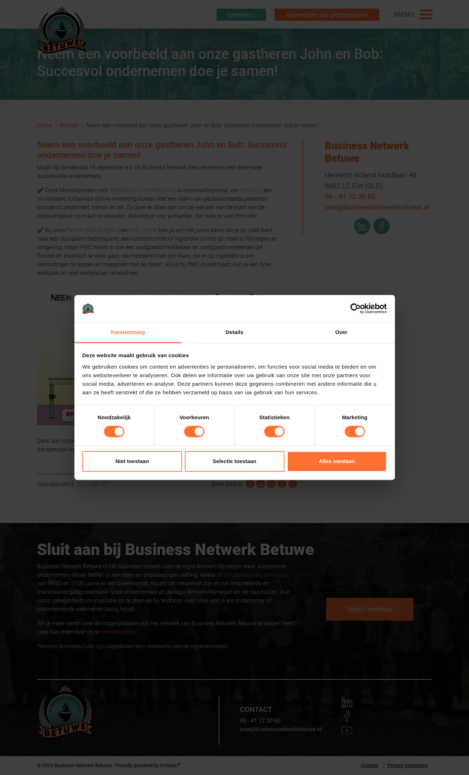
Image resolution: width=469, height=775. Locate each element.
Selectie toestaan (234, 461)
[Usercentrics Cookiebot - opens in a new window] (355, 308)
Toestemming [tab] (127, 332)
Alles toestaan (337, 461)
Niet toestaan (132, 461)
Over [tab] (341, 332)
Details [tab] (235, 332)
